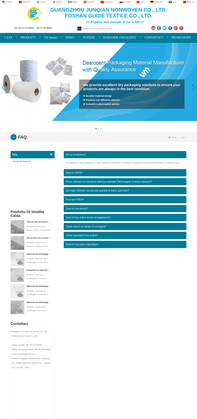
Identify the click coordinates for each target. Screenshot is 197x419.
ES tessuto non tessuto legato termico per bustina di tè (39, 199)
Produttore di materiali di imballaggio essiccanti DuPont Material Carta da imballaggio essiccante (39, 231)
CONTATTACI (154, 37)
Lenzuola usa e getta (121, 386)
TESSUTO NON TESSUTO (124, 397)
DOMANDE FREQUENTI (119, 37)
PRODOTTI (28, 37)
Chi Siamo (50, 37)
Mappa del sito (35, 376)
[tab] (125, 154)
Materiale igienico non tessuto (126, 378)
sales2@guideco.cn (71, 377)
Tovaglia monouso (120, 366)
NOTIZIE (89, 37)
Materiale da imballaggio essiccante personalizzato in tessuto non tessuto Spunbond (39, 263)
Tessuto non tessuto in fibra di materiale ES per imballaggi (39, 183)
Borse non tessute (120, 390)
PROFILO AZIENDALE (38, 358)
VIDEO (69, 37)
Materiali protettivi (120, 358)
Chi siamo (33, 352)
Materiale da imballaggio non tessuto (129, 382)
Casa (172, 137)
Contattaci (33, 364)
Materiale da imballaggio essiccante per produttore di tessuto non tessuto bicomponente (39, 247)
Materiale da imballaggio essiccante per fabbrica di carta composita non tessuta (39, 215)
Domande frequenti (22, 161)
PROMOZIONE (181, 37)
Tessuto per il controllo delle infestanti (129, 374)
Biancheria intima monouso (124, 370)
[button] (96, 128)
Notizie (31, 370)
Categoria (122, 352)
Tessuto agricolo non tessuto (125, 362)
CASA (8, 37)
